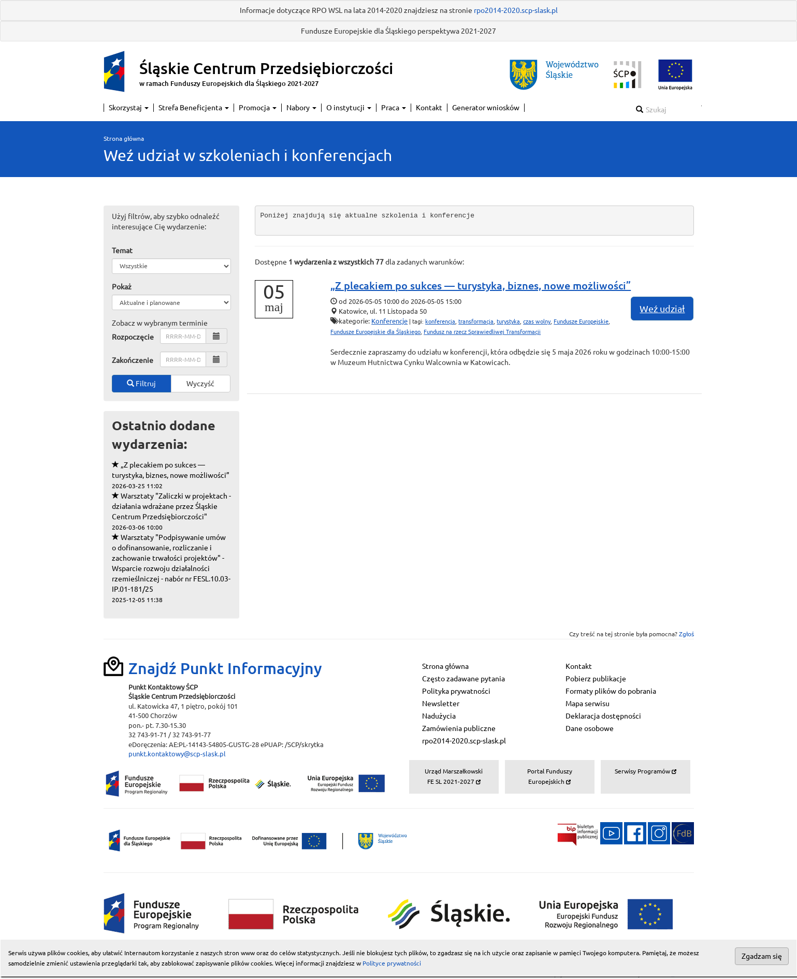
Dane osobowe (590, 728)
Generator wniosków (485, 108)
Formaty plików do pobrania (611, 691)
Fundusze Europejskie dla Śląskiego (375, 332)
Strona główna (124, 138)
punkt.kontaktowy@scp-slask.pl (177, 753)
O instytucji (348, 108)
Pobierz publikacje (596, 679)
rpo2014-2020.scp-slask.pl (516, 10)
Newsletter (440, 703)
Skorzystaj (129, 108)
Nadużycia (439, 716)
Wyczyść (200, 383)
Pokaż (122, 287)
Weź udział (662, 308)
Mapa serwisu (588, 703)
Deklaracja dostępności (603, 716)
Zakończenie (132, 360)
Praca (393, 108)
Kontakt (429, 108)
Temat (122, 250)
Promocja (258, 108)
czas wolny (536, 321)
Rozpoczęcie (133, 337)
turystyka (508, 321)
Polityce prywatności (392, 963)
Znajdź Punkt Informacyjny (225, 668)
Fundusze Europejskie (581, 321)
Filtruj (141, 383)
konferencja (440, 321)
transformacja (476, 321)
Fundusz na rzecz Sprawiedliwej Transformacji (482, 332)
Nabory (301, 108)
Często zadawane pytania (463, 679)
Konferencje (389, 321)
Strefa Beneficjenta (193, 108)
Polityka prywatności (456, 691)
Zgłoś (686, 634)
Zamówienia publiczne (459, 728)
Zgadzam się (762, 956)
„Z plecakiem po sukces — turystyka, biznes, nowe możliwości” (170, 475)
